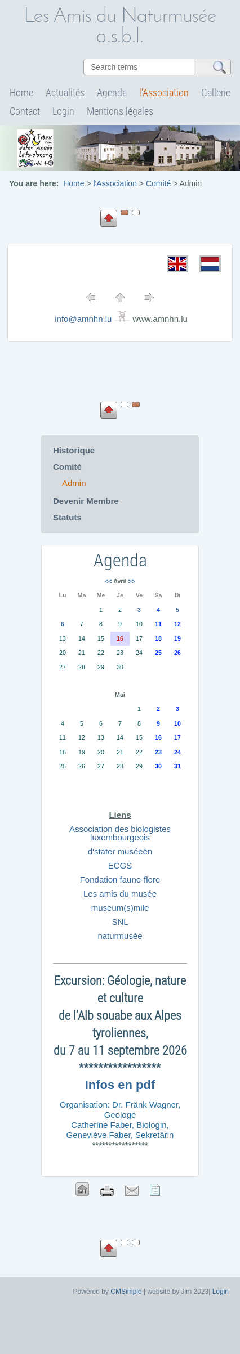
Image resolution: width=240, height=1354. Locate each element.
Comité (67, 466)
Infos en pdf (120, 1085)
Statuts (67, 517)
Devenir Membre (86, 501)
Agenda (112, 92)
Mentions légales (120, 111)
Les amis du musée (120, 893)
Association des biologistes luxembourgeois (120, 833)
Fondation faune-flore (120, 879)
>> (131, 581)
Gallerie (215, 92)
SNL (120, 921)
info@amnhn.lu (83, 318)
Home (21, 92)
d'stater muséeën (120, 851)
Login (63, 111)
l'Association (164, 92)
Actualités (65, 92)
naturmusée (119, 936)
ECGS (120, 865)
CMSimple (125, 1291)
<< (108, 581)
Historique (74, 450)
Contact (25, 111)
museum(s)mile (120, 907)
